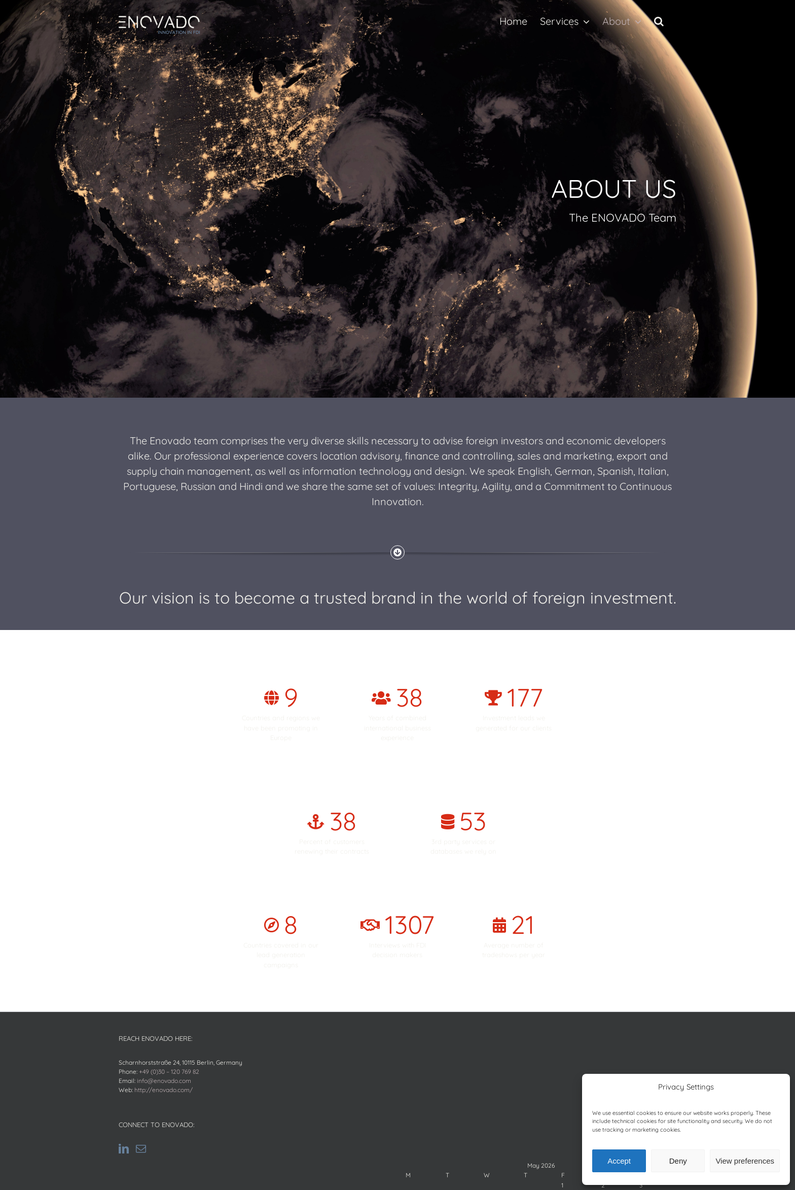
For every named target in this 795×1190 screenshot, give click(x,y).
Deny (678, 1161)
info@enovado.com (164, 1080)
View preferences (744, 1161)
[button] (659, 21)
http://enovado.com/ (163, 1090)
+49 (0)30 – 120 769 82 (169, 1071)
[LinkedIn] (124, 1149)
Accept (619, 1161)
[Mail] (141, 1149)
